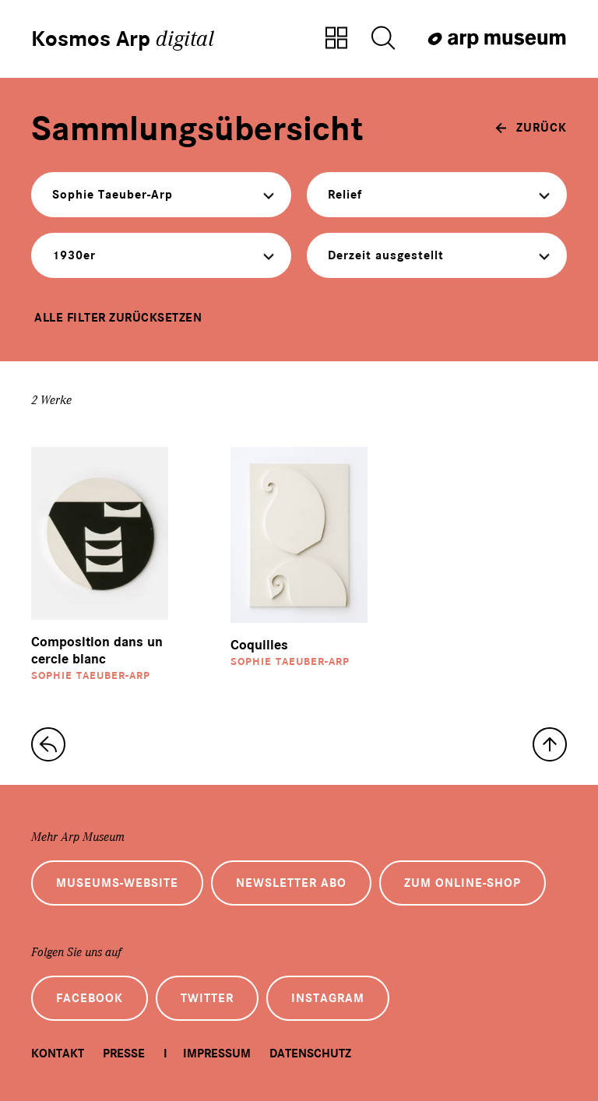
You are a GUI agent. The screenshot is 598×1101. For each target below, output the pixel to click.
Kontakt (57, 1053)
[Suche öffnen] (383, 39)
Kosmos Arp (122, 39)
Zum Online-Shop (462, 883)
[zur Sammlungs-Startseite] (48, 744)
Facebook (89, 998)
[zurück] (531, 128)
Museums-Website (117, 883)
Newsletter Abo (291, 883)
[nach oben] (550, 744)
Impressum (217, 1053)
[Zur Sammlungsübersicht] (336, 39)
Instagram (327, 998)
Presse (124, 1053)
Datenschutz (310, 1053)
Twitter (207, 998)
